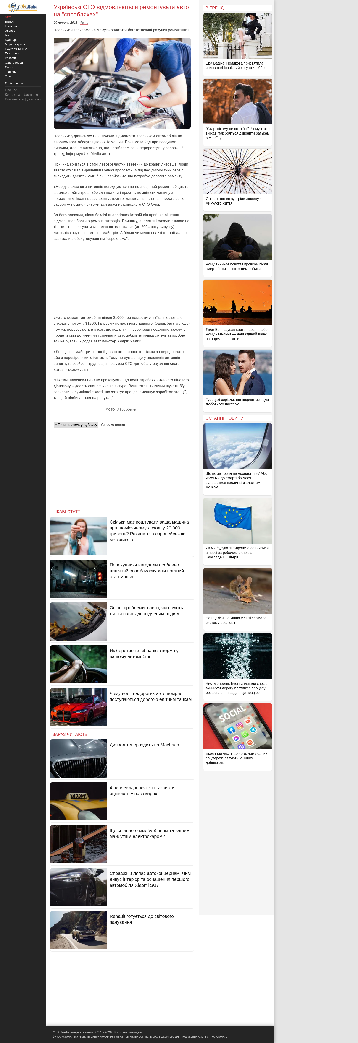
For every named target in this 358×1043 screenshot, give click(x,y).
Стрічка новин (113, 425)
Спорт (9, 67)
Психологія (12, 53)
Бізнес (9, 21)
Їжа (7, 35)
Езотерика (12, 26)
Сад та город (14, 62)
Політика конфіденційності (24, 99)
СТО (111, 409)
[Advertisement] (122, 278)
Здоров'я (11, 30)
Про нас (11, 90)
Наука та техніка (16, 49)
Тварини (10, 71)
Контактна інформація (21, 94)
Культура (11, 40)
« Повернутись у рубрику (76, 425)
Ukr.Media (92, 154)
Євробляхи (127, 409)
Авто (84, 22)
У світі (9, 76)
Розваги (10, 58)
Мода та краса (15, 44)
